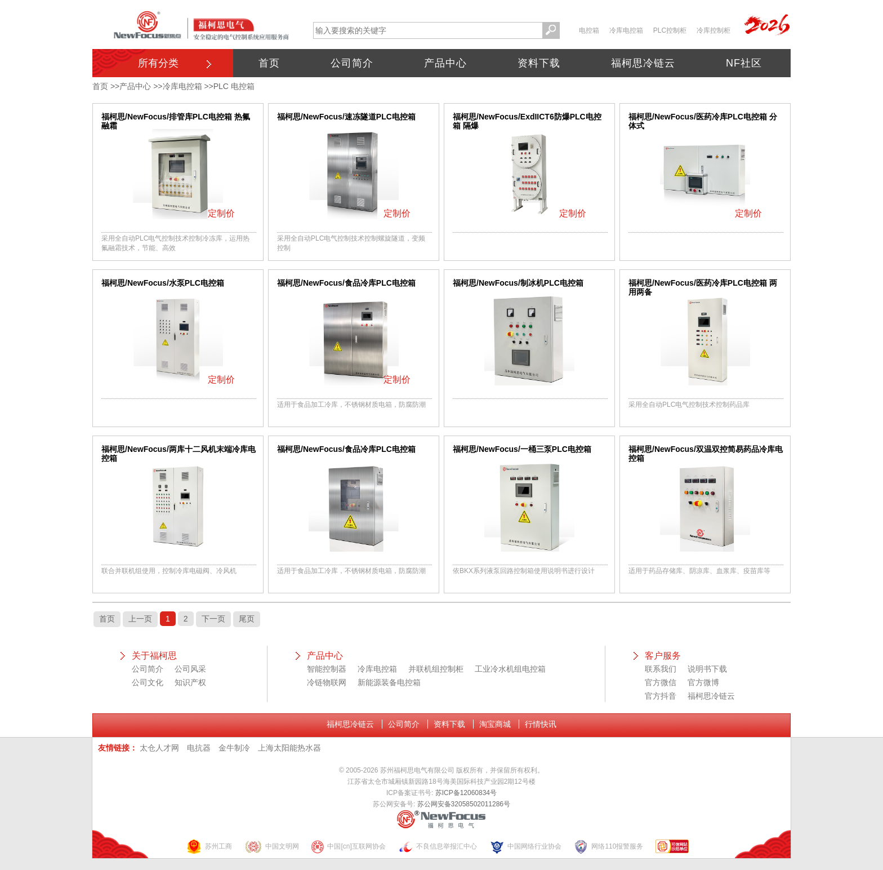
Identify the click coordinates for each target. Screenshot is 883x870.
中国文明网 (271, 846)
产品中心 (445, 63)
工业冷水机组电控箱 (510, 668)
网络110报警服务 (608, 846)
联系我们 (660, 668)
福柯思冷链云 (643, 63)
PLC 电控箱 (234, 86)
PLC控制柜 (669, 30)
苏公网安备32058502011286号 (463, 804)
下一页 (213, 618)
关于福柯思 (154, 655)
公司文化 (147, 682)
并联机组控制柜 (435, 668)
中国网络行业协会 (525, 846)
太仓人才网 (159, 747)
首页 (269, 63)
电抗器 (199, 747)
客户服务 (663, 655)
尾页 (247, 618)
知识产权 (190, 682)
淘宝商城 (495, 724)
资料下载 (539, 63)
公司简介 (352, 63)
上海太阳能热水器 (289, 747)
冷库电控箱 (626, 30)
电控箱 (589, 30)
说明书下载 (707, 668)
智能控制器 (326, 668)
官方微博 (703, 682)
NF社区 (744, 63)
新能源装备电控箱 (389, 682)
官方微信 (660, 682)
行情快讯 (540, 724)
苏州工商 (209, 846)
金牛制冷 (234, 747)
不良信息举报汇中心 (437, 846)
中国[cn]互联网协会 (348, 846)
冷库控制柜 (713, 30)
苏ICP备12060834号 (466, 793)
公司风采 (190, 668)
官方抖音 (660, 695)
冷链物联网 (326, 682)
